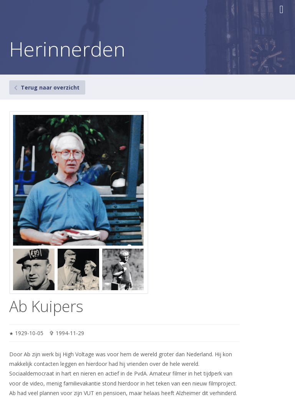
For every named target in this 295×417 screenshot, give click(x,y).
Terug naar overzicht (50, 87)
